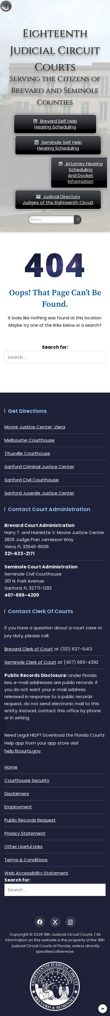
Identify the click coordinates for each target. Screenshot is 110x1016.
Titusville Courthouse (27, 453)
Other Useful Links (23, 846)
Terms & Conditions (26, 860)
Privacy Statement (24, 833)
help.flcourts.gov (22, 751)
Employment (18, 807)
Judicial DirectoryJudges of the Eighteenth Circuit (58, 199)
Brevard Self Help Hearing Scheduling (55, 124)
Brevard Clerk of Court (28, 649)
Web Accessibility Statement (36, 873)
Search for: (55, 347)
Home (11, 767)
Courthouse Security (26, 780)
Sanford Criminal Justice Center (39, 466)
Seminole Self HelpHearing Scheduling (58, 145)
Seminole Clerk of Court (30, 662)
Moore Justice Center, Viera (34, 427)
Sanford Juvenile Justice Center (39, 493)
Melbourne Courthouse (29, 440)
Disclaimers (16, 793)
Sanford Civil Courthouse (31, 480)
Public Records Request (30, 820)
